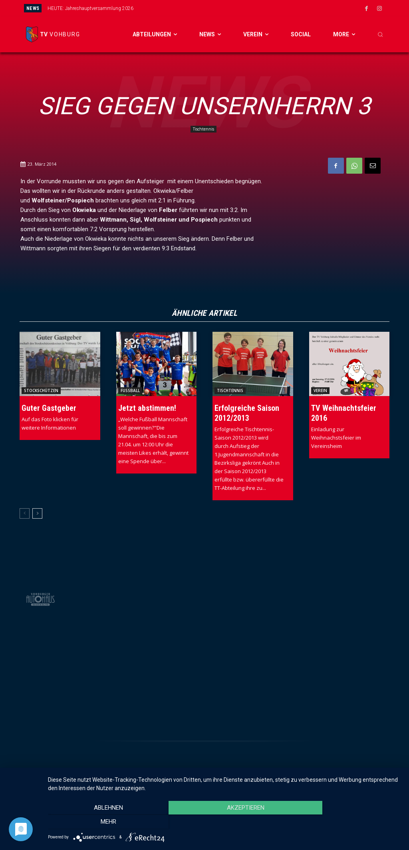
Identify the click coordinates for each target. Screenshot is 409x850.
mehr (348, 822)
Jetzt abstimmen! (147, 408)
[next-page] (37, 513)
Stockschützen (41, 390)
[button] (380, 34)
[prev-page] (25, 513)
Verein (320, 390)
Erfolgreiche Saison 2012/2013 (246, 413)
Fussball (130, 390)
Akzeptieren (224, 822)
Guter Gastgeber (49, 408)
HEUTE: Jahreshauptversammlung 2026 (90, 8)
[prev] (219, 8)
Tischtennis (203, 129)
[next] (232, 8)
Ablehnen (100, 822)
